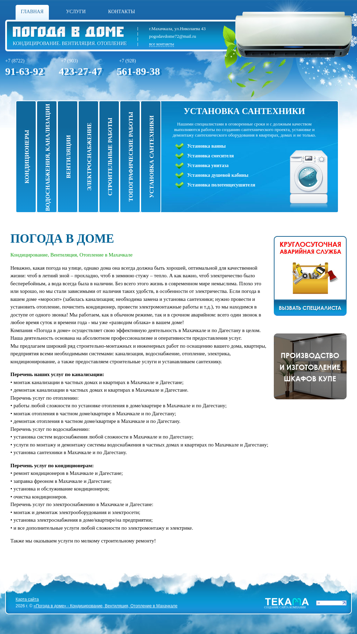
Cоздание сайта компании (285, 607)
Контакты (121, 11)
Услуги (76, 11)
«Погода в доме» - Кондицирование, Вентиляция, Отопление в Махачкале (105, 605)
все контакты (161, 43)
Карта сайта (27, 599)
